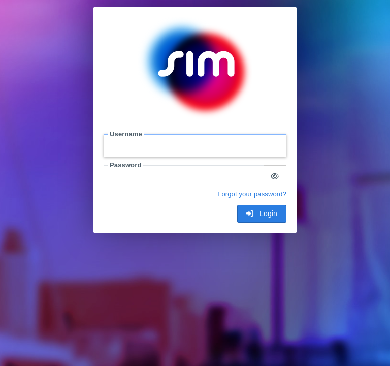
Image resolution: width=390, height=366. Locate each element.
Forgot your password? (251, 194)
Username (126, 134)
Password (125, 165)
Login (261, 213)
